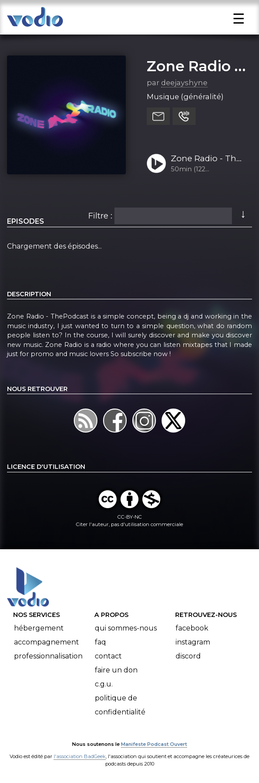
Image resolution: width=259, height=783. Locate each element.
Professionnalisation (48, 656)
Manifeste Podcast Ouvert (154, 744)
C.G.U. (104, 684)
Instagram (193, 642)
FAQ (100, 642)
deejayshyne (184, 82)
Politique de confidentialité (120, 705)
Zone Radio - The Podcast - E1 (206, 159)
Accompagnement (46, 642)
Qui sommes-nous (126, 628)
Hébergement (39, 628)
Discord (188, 656)
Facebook (192, 628)
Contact (108, 656)
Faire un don (116, 670)
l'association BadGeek (80, 756)
